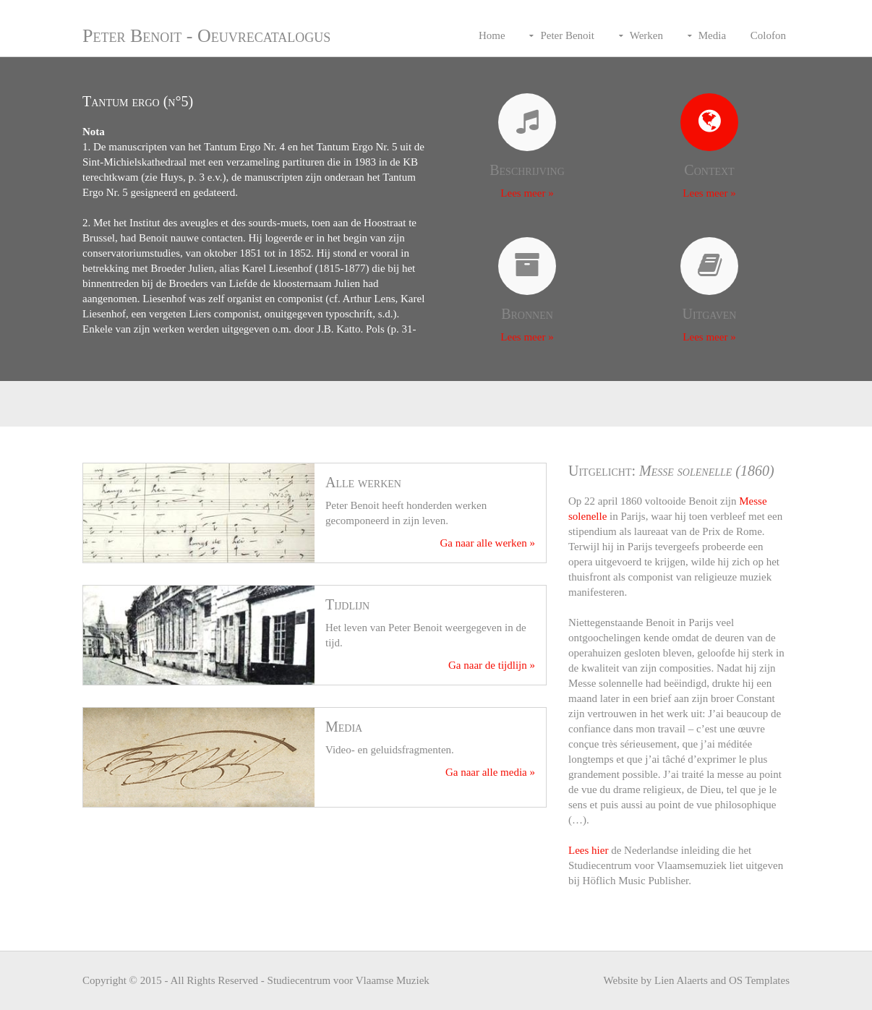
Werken (646, 35)
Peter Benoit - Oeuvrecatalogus (206, 35)
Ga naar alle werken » (487, 543)
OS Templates (759, 980)
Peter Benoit (567, 35)
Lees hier (588, 850)
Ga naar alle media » (490, 772)
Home (492, 35)
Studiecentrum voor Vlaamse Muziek (348, 980)
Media (712, 35)
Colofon (768, 35)
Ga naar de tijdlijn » (491, 665)
